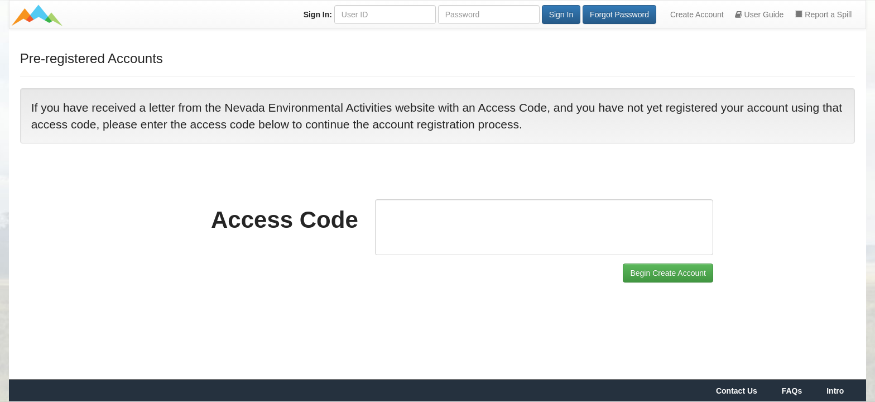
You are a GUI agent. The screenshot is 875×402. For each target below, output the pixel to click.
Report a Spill (823, 14)
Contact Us (736, 390)
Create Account (697, 14)
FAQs (792, 390)
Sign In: (318, 14)
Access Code (284, 220)
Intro (835, 390)
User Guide (759, 14)
